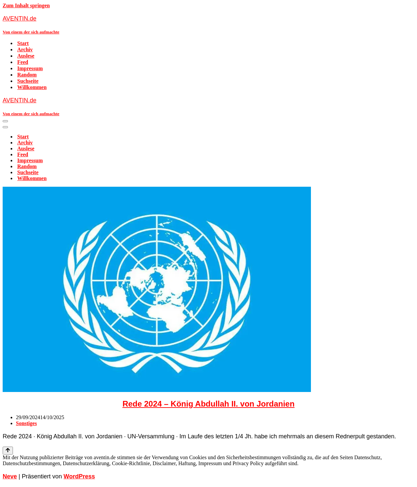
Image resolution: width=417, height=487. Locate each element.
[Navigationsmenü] (5, 121)
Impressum (30, 68)
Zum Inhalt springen (26, 5)
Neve (10, 476)
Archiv (25, 49)
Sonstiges (26, 423)
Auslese (25, 56)
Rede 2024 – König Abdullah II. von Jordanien (208, 403)
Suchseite (27, 81)
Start (23, 43)
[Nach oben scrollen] (8, 451)
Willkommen (32, 87)
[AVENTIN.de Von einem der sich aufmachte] (208, 25)
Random (27, 74)
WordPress (79, 476)
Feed (22, 62)
